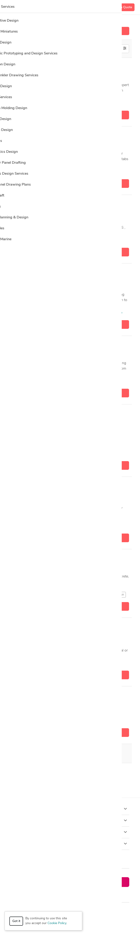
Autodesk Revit (69, 381)
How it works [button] (70, 809)
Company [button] (70, 832)
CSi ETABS (34, 772)
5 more (100, 172)
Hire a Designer (70, 31)
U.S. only (111, 54)
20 (49, 753)
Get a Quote (123, 7)
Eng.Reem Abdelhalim (42, 135)
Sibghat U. (32, 695)
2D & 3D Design (24, 312)
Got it (16, 921)
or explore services (101, 894)
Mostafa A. (33, 204)
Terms (99, 911)
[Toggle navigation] (10, 7)
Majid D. (30, 67)
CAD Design (75, 103)
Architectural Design (26, 663)
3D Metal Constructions (92, 312)
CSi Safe (51, 772)
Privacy (85, 911)
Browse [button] (70, 820)
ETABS (96, 103)
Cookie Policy (57, 923)
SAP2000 (81, 172)
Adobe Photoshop (25, 381)
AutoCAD (56, 103)
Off (112, 48)
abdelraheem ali (37, 626)
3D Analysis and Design (29, 103)
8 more (111, 381)
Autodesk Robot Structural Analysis (79, 594)
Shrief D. (31, 486)
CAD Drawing (61, 526)
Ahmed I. (31, 345)
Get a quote (70, 115)
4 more (109, 663)
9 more (103, 526)
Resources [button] (70, 844)
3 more (113, 103)
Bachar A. (32, 272)
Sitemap (113, 911)
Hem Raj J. (32, 413)
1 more (117, 312)
